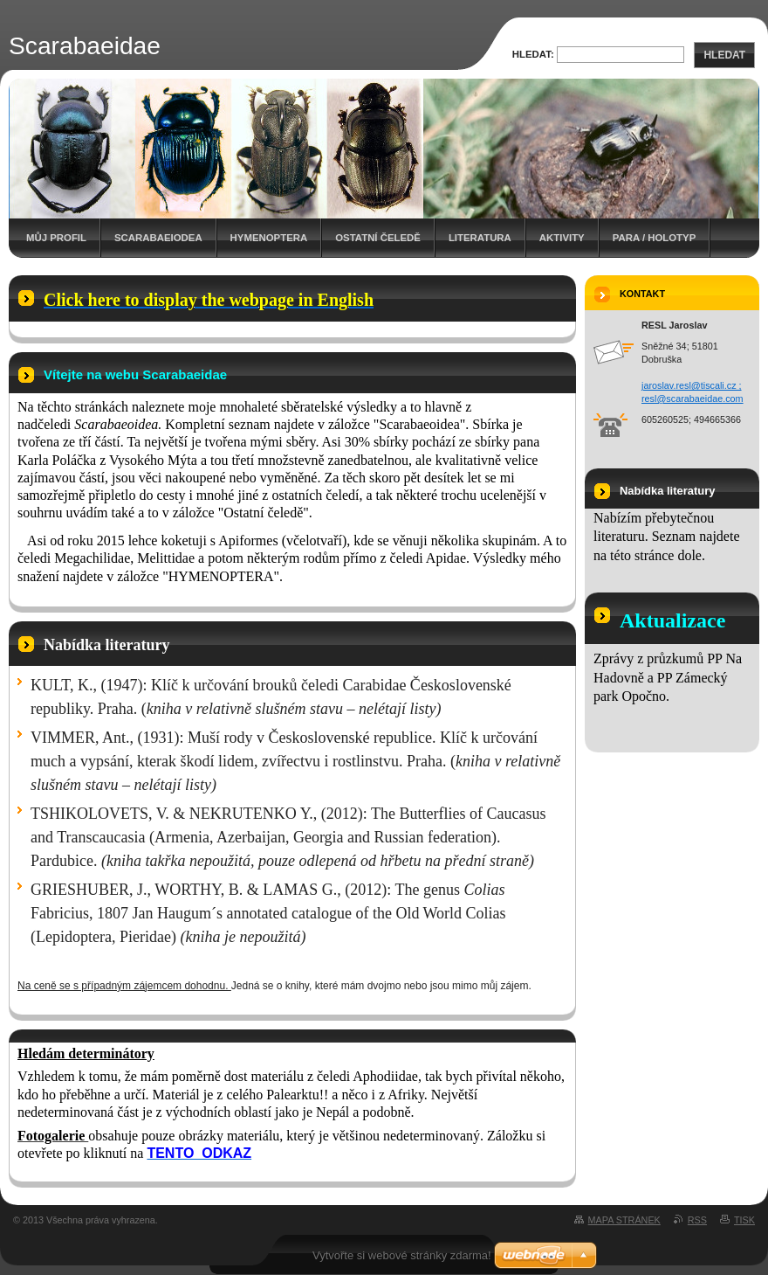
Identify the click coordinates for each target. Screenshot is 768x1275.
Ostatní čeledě (378, 237)
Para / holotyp (654, 237)
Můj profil (56, 237)
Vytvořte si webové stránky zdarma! (401, 1255)
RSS (697, 1220)
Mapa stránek (624, 1220)
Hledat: (533, 54)
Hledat (724, 55)
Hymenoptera (269, 237)
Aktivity (562, 237)
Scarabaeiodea (158, 237)
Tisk (744, 1220)
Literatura (480, 237)
